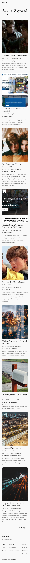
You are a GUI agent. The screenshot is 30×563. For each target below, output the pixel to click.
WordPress (13, 559)
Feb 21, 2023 (5, 346)
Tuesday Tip (12, 61)
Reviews (6, 61)
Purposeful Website (9, 455)
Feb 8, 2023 (5, 399)
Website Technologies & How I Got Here (14, 342)
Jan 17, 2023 (5, 508)
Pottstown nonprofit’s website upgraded (13, 110)
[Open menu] (27, 3)
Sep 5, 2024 (5, 230)
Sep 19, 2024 (5, 114)
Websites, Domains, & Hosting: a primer (14, 396)
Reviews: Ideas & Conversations (14, 56)
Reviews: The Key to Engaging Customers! (14, 283)
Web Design (14, 348)
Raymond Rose (17, 58)
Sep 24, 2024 (6, 58)
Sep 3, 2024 (5, 287)
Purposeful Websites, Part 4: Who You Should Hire (13, 504)
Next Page (23, 528)
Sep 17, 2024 (5, 169)
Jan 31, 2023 (5, 453)
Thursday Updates (8, 116)
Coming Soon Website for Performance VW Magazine (13, 226)
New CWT (5, 2)
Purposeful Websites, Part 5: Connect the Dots (13, 449)
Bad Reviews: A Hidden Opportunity (11, 165)
